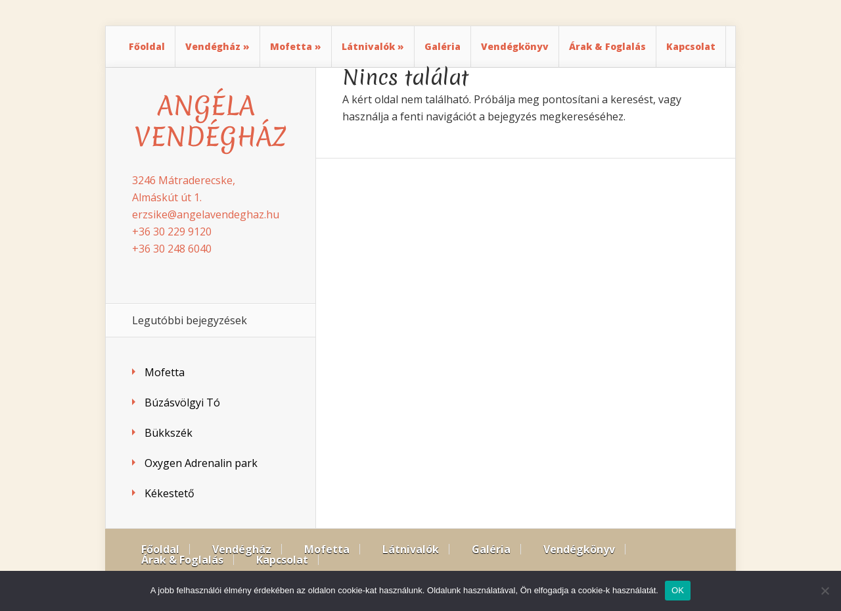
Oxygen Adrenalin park (201, 463)
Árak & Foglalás (607, 46)
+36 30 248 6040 (172, 248)
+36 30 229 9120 (172, 231)
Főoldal (147, 46)
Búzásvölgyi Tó (182, 402)
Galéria (442, 46)
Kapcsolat (691, 46)
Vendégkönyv (515, 46)
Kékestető (169, 493)
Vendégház (212, 46)
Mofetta (291, 46)
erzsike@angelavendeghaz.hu (205, 214)
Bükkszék (169, 433)
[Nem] (824, 590)
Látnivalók (368, 46)
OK (677, 590)
